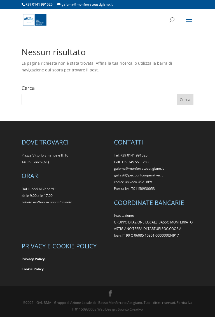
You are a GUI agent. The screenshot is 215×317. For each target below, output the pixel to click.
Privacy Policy (33, 259)
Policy (39, 269)
